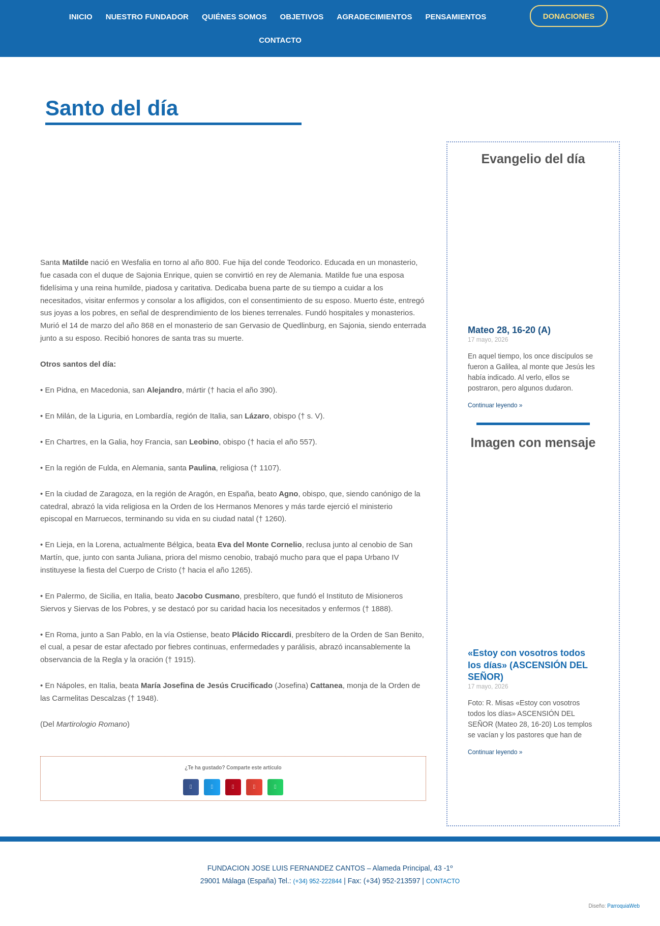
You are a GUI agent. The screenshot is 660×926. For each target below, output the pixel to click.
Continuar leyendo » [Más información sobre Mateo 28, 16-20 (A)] (495, 405)
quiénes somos (234, 16)
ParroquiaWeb (623, 905)
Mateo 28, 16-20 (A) (509, 330)
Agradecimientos (374, 16)
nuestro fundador (147, 16)
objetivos (302, 16)
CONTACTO (446, 881)
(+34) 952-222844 (314, 881)
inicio (81, 16)
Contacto (280, 40)
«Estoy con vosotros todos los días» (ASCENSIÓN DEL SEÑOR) (528, 665)
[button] (191, 787)
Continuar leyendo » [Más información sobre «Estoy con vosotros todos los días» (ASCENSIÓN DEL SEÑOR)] (495, 752)
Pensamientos (455, 16)
